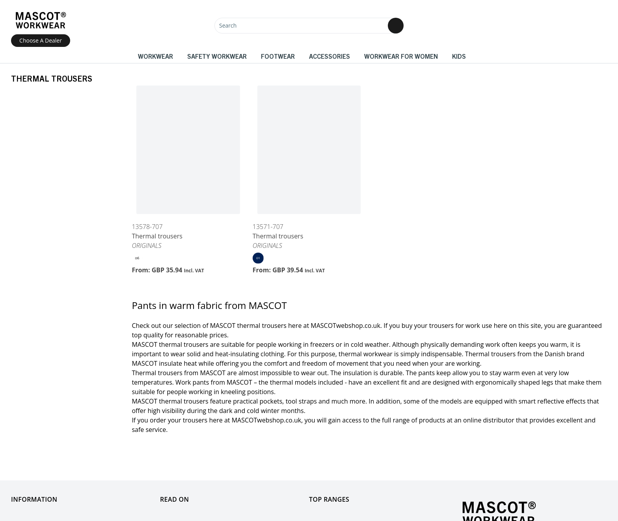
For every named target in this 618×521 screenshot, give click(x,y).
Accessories (329, 56)
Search (227, 25)
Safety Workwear (217, 56)
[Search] (309, 25)
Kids (459, 56)
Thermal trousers (157, 236)
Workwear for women (401, 56)
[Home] (40, 20)
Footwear (278, 56)
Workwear (155, 56)
